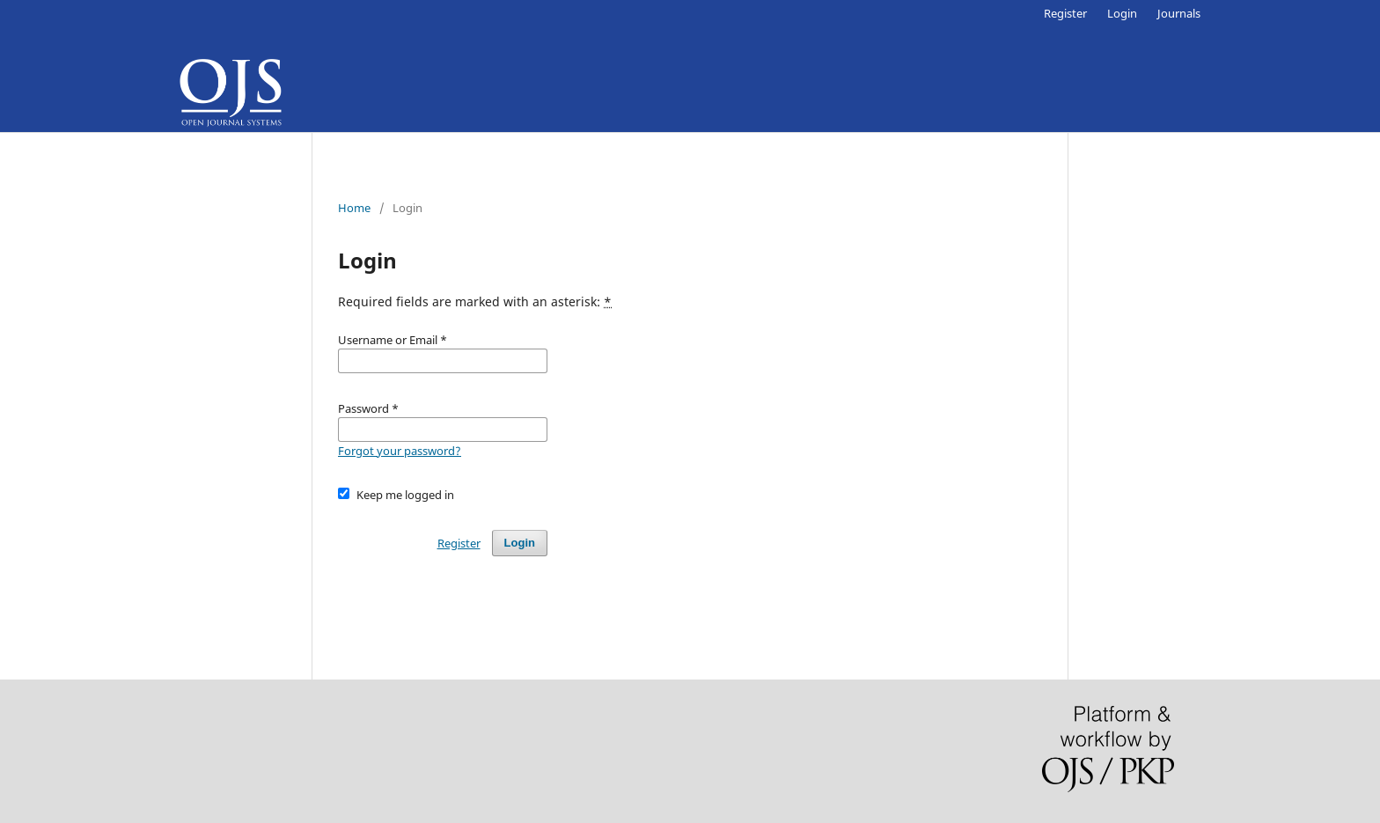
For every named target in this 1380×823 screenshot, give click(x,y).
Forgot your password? (399, 451)
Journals (1178, 13)
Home (354, 208)
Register (1065, 13)
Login (1122, 13)
